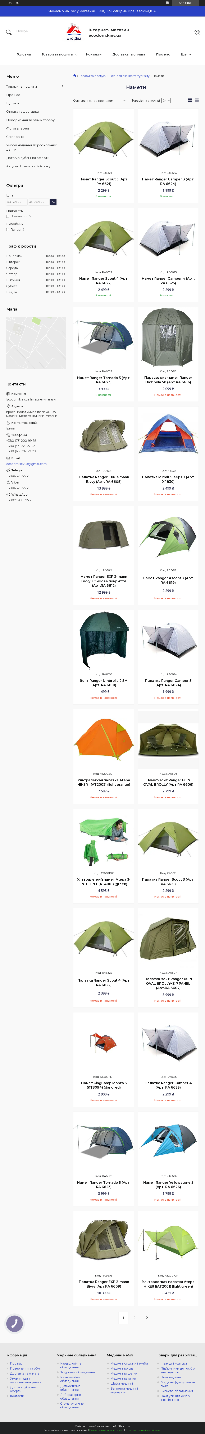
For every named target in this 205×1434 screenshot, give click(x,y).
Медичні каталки (123, 1378)
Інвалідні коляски (174, 1363)
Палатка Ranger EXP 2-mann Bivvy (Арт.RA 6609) (104, 1284)
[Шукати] (8, 33)
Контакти (94, 54)
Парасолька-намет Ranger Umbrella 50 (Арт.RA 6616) (168, 380)
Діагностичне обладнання (70, 1388)
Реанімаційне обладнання (70, 1379)
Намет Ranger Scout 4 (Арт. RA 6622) (103, 281)
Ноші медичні (171, 1377)
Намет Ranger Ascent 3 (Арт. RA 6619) (168, 580)
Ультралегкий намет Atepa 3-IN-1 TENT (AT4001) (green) (104, 882)
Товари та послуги (57, 54)
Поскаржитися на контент (106, 1429)
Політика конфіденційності (143, 1429)
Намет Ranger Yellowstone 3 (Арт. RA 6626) (168, 1185)
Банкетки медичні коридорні (124, 1390)
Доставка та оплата (129, 54)
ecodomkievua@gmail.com (26, 464)
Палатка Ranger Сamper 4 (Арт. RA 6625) (168, 1085)
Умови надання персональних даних (31, 147)
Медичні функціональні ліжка (178, 1384)
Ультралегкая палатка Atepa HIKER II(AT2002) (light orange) (103, 782)
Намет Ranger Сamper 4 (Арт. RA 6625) (168, 281)
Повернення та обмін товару (30, 120)
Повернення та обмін (26, 1368)
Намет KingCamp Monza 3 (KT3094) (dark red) (104, 1085)
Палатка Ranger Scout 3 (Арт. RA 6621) (168, 882)
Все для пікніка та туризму (130, 76)
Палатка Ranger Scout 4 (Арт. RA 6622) (103, 982)
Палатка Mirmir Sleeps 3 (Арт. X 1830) (168, 479)
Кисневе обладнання (177, 1391)
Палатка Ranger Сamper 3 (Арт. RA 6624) (168, 683)
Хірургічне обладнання (77, 1372)
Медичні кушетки (123, 1373)
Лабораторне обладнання (70, 1396)
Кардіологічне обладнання (70, 1365)
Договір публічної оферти (27, 158)
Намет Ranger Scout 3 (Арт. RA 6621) (103, 181)
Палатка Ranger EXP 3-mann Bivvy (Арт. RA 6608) (104, 479)
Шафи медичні (121, 1383)
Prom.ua (124, 1426)
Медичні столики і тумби (129, 1363)
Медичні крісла (121, 1368)
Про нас (163, 54)
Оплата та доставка (22, 111)
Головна (24, 54)
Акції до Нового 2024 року (28, 166)
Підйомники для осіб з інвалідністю (178, 1370)
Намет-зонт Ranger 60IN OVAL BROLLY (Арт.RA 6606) (168, 782)
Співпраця (15, 137)
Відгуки (12, 103)
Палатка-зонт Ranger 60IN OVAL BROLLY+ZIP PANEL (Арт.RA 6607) (168, 983)
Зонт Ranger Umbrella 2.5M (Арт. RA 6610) (104, 683)
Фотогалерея (17, 128)
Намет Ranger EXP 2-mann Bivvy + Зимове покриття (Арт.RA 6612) (104, 581)
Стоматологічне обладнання (72, 1405)
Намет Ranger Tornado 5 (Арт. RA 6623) (104, 380)
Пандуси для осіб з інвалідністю (175, 1398)
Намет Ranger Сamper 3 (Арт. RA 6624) (168, 181)
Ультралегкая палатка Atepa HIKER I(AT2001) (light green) (168, 1284)
